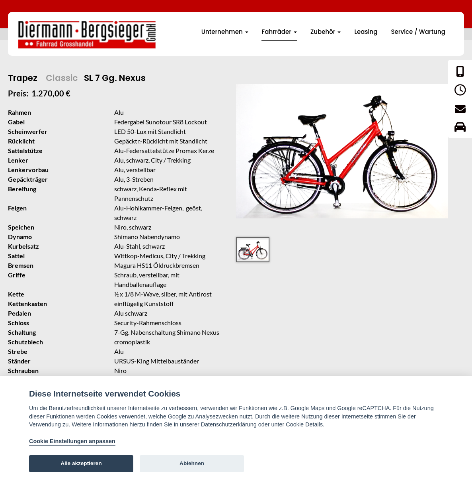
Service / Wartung (418, 31)
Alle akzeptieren (81, 463)
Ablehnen (191, 463)
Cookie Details (304, 424)
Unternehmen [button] (224, 31)
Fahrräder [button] (279, 31)
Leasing (365, 31)
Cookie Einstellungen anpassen (72, 441)
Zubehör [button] (325, 31)
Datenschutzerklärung (229, 424)
